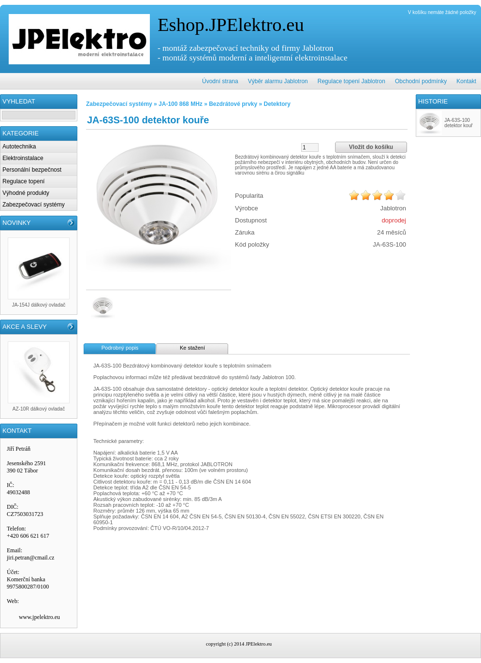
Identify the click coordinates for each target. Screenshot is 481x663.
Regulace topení (23, 181)
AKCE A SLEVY (24, 326)
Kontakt (466, 81)
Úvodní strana (220, 81)
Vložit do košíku (371, 147)
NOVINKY (16, 222)
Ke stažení (192, 348)
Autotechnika (19, 146)
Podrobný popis (120, 348)
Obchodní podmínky (421, 81)
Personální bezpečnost (31, 169)
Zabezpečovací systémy (33, 204)
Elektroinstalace (23, 158)
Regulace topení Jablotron (351, 81)
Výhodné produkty (25, 193)
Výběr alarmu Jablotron (278, 81)
